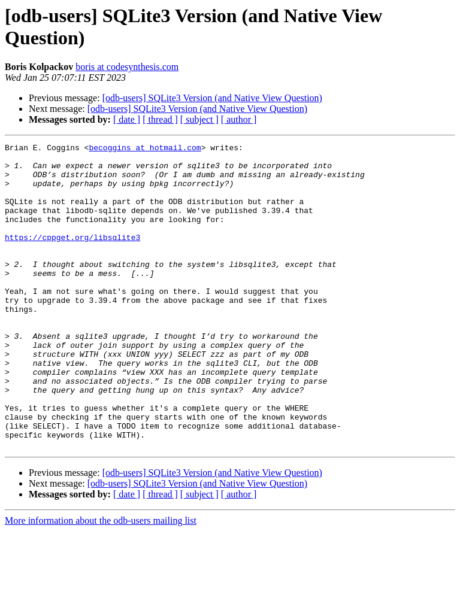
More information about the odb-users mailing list (100, 581)
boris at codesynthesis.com (126, 67)
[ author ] (239, 119)
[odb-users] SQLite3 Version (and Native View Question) (212, 98)
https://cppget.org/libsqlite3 (72, 256)
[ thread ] (160, 119)
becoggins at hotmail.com (145, 149)
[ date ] (126, 119)
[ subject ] (199, 119)
